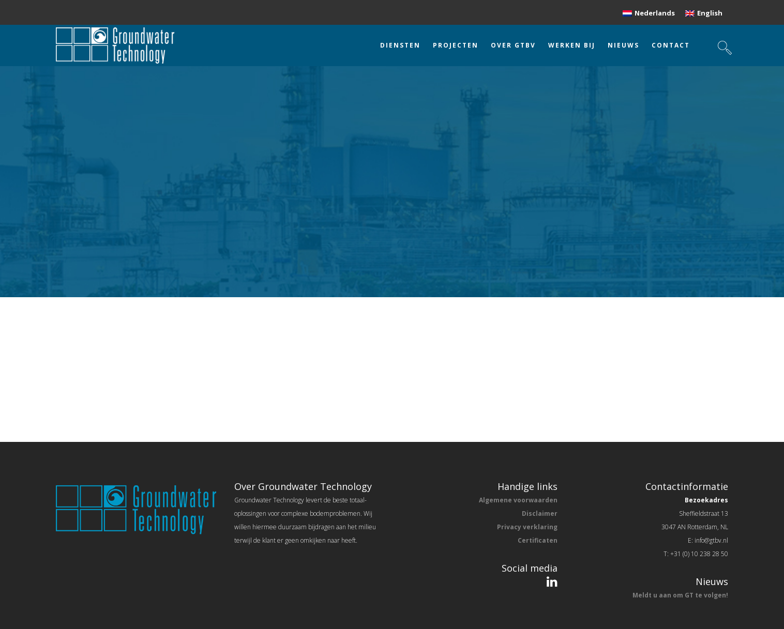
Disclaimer (539, 513)
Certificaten (537, 540)
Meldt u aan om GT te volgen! (680, 595)
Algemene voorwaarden (518, 500)
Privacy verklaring (527, 527)
